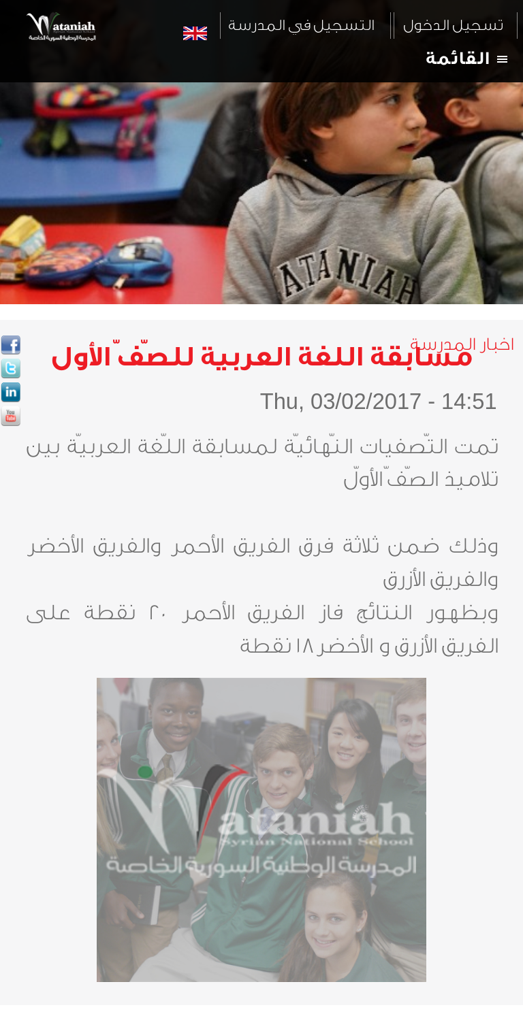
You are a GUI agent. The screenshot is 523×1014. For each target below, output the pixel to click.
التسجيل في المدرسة (301, 25)
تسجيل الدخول (453, 25)
